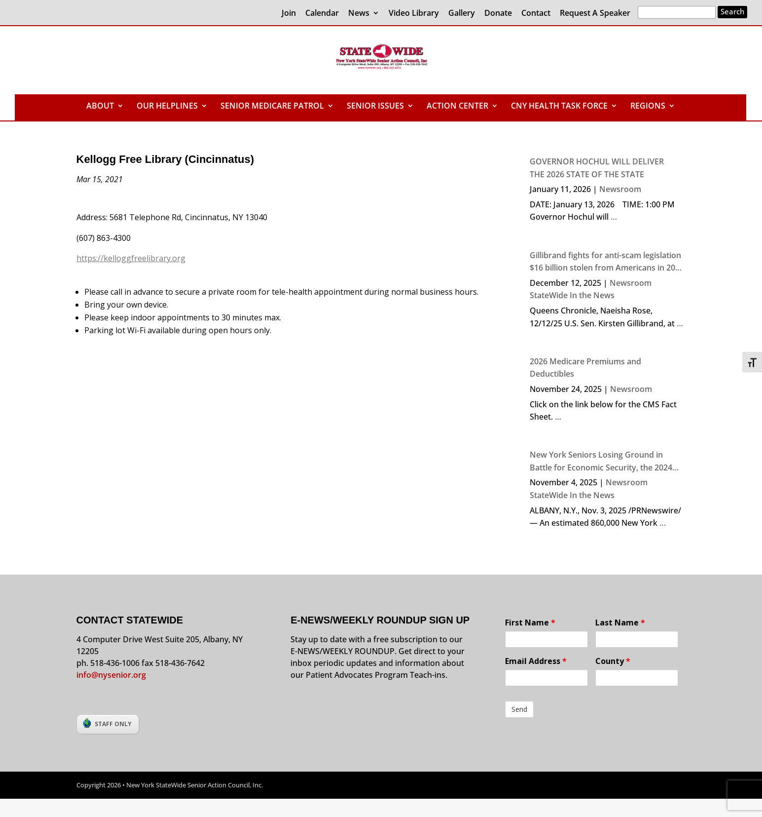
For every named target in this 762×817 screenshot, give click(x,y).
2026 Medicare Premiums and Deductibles (585, 368)
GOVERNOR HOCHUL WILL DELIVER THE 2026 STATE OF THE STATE (597, 168)
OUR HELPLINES (167, 106)
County (612, 661)
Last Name (620, 622)
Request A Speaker (595, 13)
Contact (535, 13)
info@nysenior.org (111, 674)
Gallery (461, 13)
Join (289, 13)
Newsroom (620, 189)
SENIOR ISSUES (375, 106)
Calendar (322, 13)
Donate (498, 13)
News (358, 13)
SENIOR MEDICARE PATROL (272, 106)
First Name (530, 622)
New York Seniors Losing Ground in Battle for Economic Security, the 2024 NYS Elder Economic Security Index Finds (607, 461)
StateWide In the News (572, 295)
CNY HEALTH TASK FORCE (559, 106)
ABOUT (100, 106)
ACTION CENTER (457, 106)
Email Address (536, 661)
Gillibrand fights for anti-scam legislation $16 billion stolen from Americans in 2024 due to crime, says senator (607, 262)
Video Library (414, 13)
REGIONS (647, 106)
